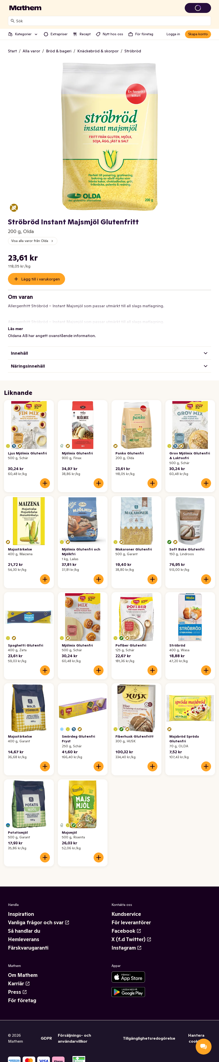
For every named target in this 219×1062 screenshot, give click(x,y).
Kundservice (126, 908)
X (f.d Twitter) (131, 933)
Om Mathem (22, 969)
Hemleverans (23, 933)
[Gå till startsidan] (25, 8)
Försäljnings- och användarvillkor (74, 1032)
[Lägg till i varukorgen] (45, 477)
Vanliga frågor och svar (39, 916)
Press (17, 986)
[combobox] (112, 21)
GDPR (46, 1032)
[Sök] (12, 20)
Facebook (126, 925)
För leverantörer (131, 916)
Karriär (19, 977)
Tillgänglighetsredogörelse (149, 1032)
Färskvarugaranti (28, 942)
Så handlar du (24, 925)
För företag (22, 994)
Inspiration (21, 908)
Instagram (126, 942)
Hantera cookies (196, 1032)
